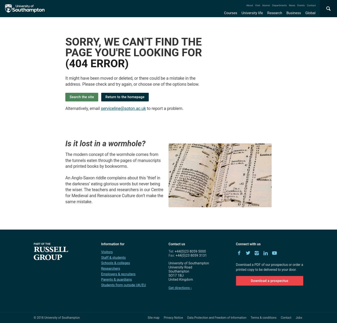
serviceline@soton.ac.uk (123, 108)
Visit (257, 5)
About (249, 5)
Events (301, 5)
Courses (230, 13)
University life (252, 13)
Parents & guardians (116, 279)
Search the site (82, 97)
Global (310, 13)
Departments (279, 5)
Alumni (266, 5)
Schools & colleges (115, 263)
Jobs (299, 317)
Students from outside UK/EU (123, 285)
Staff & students (113, 258)
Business (293, 13)
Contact (311, 5)
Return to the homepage (125, 97)
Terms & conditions (263, 317)
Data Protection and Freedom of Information (216, 317)
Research (274, 13)
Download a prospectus (269, 281)
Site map (153, 317)
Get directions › (180, 288)
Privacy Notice (173, 317)
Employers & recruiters (118, 274)
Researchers (110, 269)
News (292, 5)
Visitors (107, 252)
